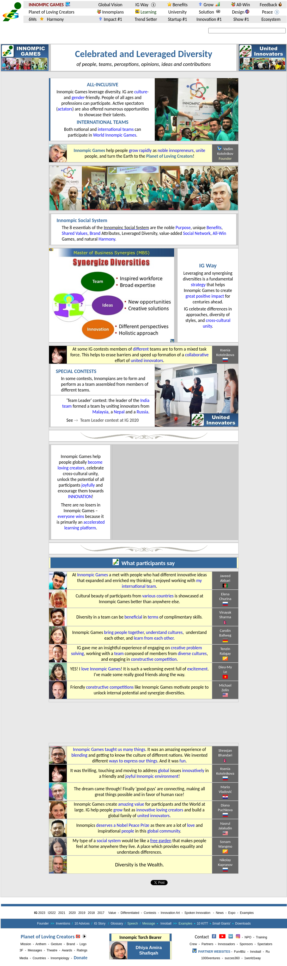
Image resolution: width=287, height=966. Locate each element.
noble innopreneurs (176, 150)
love (191, 825)
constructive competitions (109, 687)
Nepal (119, 412)
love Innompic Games (101, 669)
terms (153, 617)
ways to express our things (133, 761)
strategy (198, 285)
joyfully (88, 485)
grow (133, 150)
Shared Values (74, 233)
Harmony (107, 239)
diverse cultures (192, 653)
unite (200, 150)
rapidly (145, 150)
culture (140, 92)
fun (183, 761)
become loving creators (80, 465)
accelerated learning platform (84, 525)
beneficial (133, 617)
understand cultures (164, 632)
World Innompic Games (114, 135)
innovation (80, 496)
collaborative (197, 355)
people (127, 831)
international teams (116, 129)
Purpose (183, 227)
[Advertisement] (75, 722)
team (119, 653)
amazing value (131, 804)
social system (109, 840)
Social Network (196, 233)
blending (79, 755)
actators (65, 109)
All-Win (219, 233)
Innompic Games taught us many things (109, 749)
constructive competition (153, 659)
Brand (95, 233)
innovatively (193, 770)
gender (78, 97)
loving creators (169, 810)
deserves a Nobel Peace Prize (122, 825)
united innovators (147, 360)
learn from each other (153, 638)
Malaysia (100, 412)
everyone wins (71, 516)
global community (163, 831)
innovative (145, 810)
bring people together (124, 632)
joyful (130, 776)
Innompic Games (92, 575)
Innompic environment (157, 776)
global (163, 770)
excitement (197, 669)
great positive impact (205, 296)
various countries (158, 596)
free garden (160, 840)
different (141, 349)
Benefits (213, 227)
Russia (142, 412)
